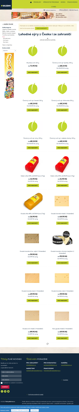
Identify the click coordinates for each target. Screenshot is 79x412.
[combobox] (9, 50)
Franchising (72, 2)
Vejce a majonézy (7, 45)
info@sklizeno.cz (31, 365)
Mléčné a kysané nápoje (9, 33)
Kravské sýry (6, 38)
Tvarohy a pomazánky (8, 35)
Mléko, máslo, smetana (8, 31)
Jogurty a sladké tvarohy (9, 29)
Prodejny (37, 2)
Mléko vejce (7, 24)
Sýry (3, 36)
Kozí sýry (5, 42)
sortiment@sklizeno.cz (50, 365)
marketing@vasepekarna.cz (34, 370)
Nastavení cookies (4, 410)
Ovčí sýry (5, 40)
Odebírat (5, 387)
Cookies (65, 380)
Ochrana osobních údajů (35, 394)
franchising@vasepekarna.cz (52, 370)
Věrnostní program (51, 2)
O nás (53, 7)
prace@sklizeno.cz (66, 365)
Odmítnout (34, 410)
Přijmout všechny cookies (20, 410)
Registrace (73, 10)
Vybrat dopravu (50, 10)
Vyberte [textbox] (5, 50)
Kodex (63, 2)
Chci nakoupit (41, 28)
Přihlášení (63, 10)
